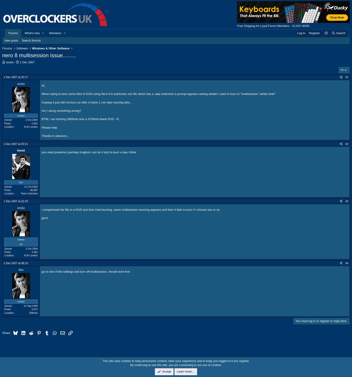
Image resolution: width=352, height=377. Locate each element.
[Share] (341, 77)
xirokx (10, 62)
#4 (346, 263)
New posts (11, 40)
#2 (346, 144)
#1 (346, 77)
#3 (346, 201)
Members (55, 33)
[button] (43, 33)
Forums (13, 33)
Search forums (31, 40)
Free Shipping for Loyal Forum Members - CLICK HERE (273, 26)
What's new (32, 33)
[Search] (338, 33)
